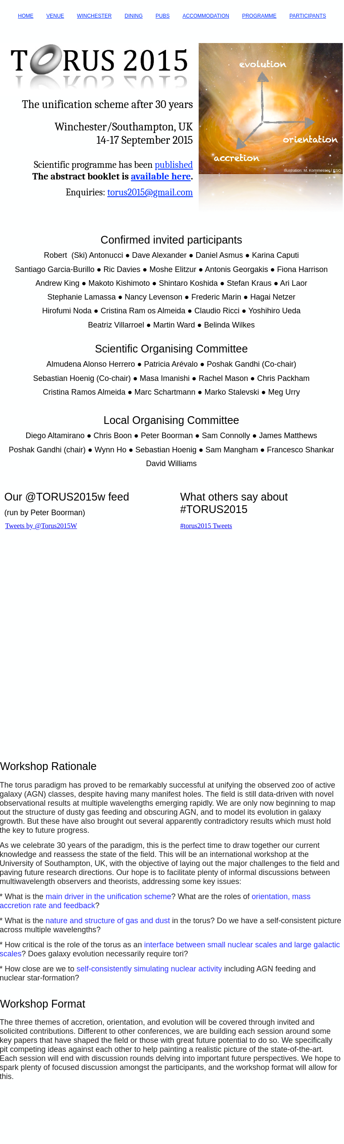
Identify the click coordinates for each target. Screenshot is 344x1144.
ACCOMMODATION (205, 16)
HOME (26, 16)
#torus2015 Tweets (206, 525)
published (174, 164)
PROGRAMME (259, 16)
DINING (134, 16)
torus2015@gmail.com (150, 192)
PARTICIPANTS (307, 16)
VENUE (55, 16)
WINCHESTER (94, 16)
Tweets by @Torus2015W (41, 525)
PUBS (163, 16)
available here (160, 176)
